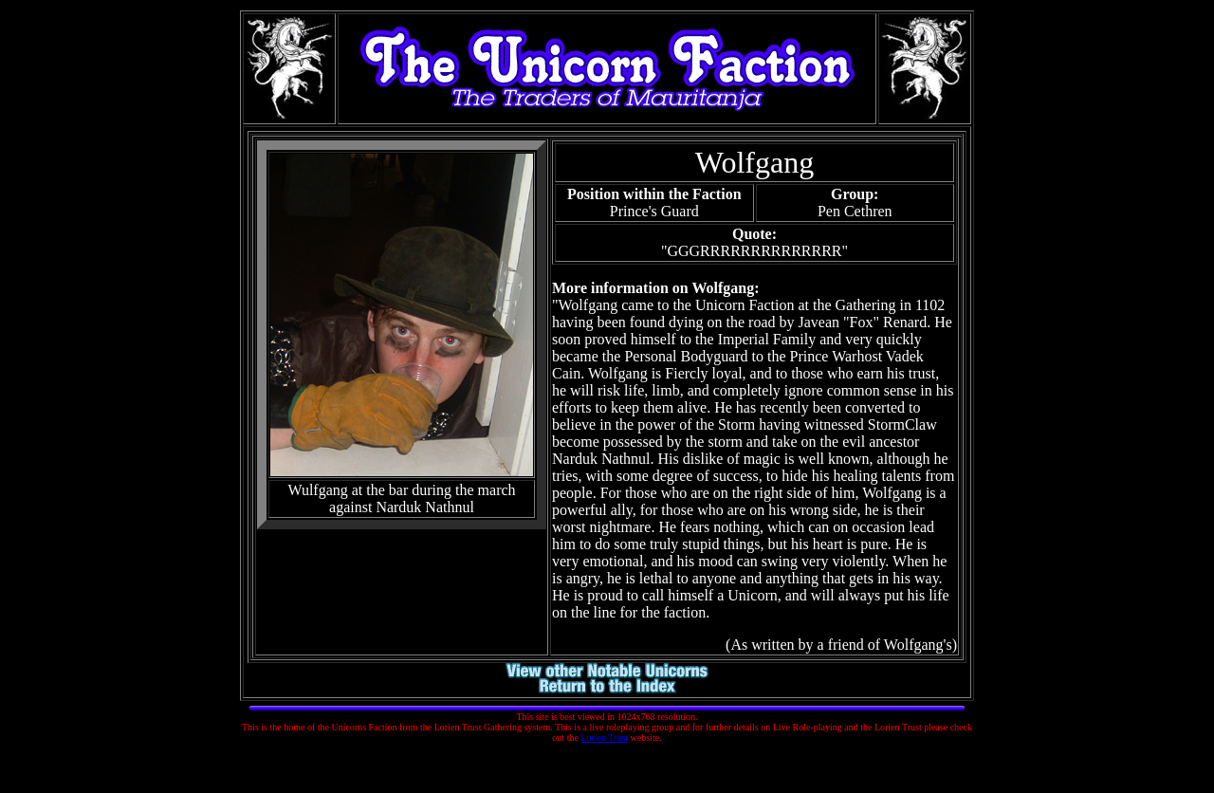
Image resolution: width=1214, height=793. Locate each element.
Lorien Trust (604, 737)
